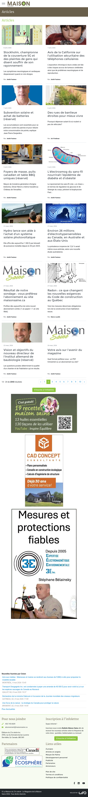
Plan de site (50, 772)
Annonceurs (50, 766)
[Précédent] (41, 382)
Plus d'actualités (8, 709)
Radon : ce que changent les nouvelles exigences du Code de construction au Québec (65, 295)
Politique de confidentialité (57, 777)
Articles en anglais (53, 752)
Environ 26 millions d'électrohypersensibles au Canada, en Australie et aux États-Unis (66, 235)
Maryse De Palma (53, 755)
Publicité (49, 760)
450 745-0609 (10, 724)
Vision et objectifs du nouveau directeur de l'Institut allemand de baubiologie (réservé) (19, 354)
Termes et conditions (54, 775)
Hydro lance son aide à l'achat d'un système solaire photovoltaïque (20, 234)
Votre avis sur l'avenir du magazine (65, 351)
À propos (49, 749)
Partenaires (50, 763)
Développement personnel (56, 758)
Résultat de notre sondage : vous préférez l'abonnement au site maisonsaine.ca (20, 295)
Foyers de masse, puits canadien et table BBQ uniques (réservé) (20, 175)
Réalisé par (74, 793)
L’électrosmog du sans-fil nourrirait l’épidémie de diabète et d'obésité (65, 175)
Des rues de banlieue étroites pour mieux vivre (65, 114)
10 (80, 382)
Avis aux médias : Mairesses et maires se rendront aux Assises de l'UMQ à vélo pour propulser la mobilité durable (41, 678)
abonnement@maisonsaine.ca (16, 727)
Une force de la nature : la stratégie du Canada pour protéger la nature (30, 703)
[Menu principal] (3, 3)
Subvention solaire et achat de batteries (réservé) (18, 116)
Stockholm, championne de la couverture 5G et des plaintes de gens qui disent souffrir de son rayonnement (21, 59)
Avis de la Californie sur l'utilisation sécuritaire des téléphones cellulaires (66, 56)
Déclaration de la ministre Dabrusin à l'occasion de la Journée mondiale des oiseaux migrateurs (41, 696)
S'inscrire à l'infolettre (44, 390)
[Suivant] (84, 382)
